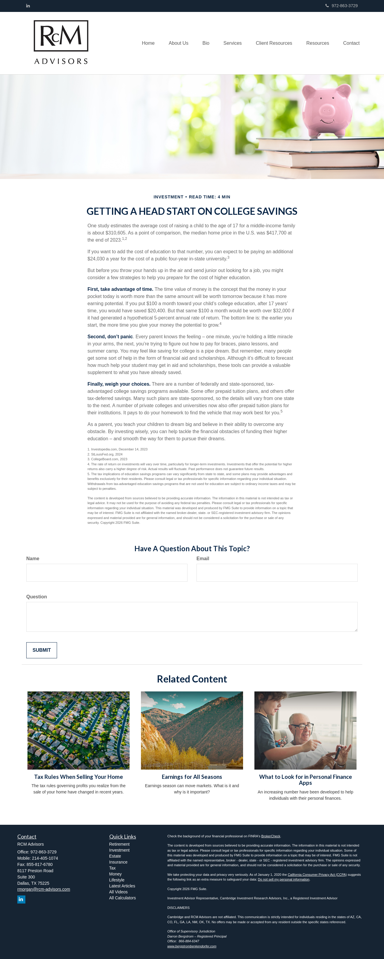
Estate (115, 856)
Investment (119, 850)
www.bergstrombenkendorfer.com (192, 946)
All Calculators (122, 897)
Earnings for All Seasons (192, 776)
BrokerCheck (270, 836)
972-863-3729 (341, 5)
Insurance (118, 862)
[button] (173, 42)
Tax (112, 868)
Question (36, 596)
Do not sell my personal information (283, 879)
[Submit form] (41, 650)
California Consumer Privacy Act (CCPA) (317, 874)
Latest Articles (122, 886)
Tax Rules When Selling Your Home (78, 776)
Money (115, 874)
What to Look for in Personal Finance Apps (305, 779)
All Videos (118, 891)
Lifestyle (117, 880)
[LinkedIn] (28, 6)
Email (202, 558)
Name (32, 558)
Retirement (119, 844)
